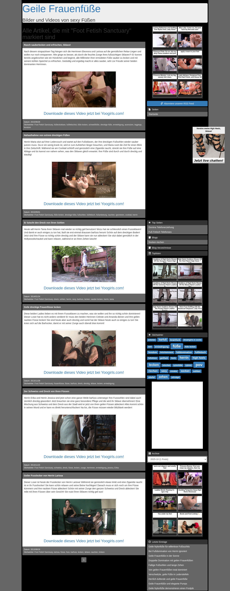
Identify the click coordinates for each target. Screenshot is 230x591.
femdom (27, 127)
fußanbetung (101, 215)
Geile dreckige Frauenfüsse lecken (42, 307)
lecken (87, 299)
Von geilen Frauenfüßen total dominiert (168, 569)
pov (199, 364)
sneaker (173, 371)
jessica (110, 468)
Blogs (153, 237)
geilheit (164, 358)
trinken (102, 552)
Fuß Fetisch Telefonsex (160, 232)
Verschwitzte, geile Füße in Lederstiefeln (169, 574)
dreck (56, 299)
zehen (163, 377)
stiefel (151, 377)
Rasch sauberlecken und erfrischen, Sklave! (47, 45)
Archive (154, 453)
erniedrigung (118, 125)
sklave (93, 383)
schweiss (58, 468)
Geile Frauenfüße (61, 8)
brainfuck (175, 339)
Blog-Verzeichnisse (160, 248)
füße (177, 346)
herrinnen (91, 468)
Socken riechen (156, 242)
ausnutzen (129, 125)
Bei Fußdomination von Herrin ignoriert (168, 551)
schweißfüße (94, 125)
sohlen (62, 299)
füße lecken (83, 125)
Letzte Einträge (158, 542)
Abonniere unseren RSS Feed (177, 103)
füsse (67, 383)
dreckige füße (106, 125)
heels (173, 358)
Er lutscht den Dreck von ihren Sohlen (44, 222)
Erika (116, 468)
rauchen (111, 215)
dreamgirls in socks (192, 340)
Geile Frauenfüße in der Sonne (164, 556)
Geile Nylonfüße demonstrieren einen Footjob (171, 588)
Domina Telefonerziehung (161, 227)
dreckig (87, 383)
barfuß (163, 339)
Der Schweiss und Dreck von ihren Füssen (46, 391)
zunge (83, 468)
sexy (74, 299)
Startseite (153, 114)
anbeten (151, 340)
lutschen (166, 365)
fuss (68, 552)
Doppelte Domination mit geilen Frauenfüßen (171, 560)
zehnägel (175, 377)
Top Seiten (156, 222)
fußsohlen (81, 215)
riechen (153, 371)
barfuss (80, 299)
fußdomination (184, 352)
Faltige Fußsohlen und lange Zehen (166, 565)
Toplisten (155, 253)
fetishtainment (166, 352)
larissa (56, 552)
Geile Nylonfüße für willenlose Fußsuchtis (169, 546)
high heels (199, 357)
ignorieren (120, 215)
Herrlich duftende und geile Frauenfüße (168, 579)
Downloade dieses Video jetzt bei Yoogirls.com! (84, 113)
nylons (188, 365)
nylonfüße (177, 365)
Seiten (153, 109)
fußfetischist (72, 125)
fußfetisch (91, 215)
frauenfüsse (59, 383)
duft (150, 347)
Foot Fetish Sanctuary (43, 125)
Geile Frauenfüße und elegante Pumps (168, 583)
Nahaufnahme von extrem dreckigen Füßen (47, 135)
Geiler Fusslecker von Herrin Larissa (43, 475)
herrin (135, 215)
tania (112, 299)
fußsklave (152, 358)
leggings (138, 125)
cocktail (128, 215)
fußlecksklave (59, 125)
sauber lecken (97, 299)
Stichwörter (156, 335)
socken (185, 371)
